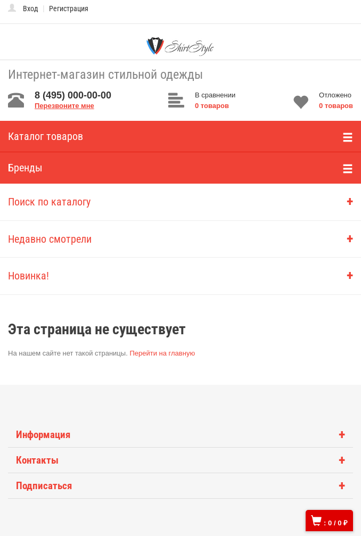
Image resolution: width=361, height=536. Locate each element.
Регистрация (68, 8)
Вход (30, 8)
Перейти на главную (162, 353)
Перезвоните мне (64, 106)
